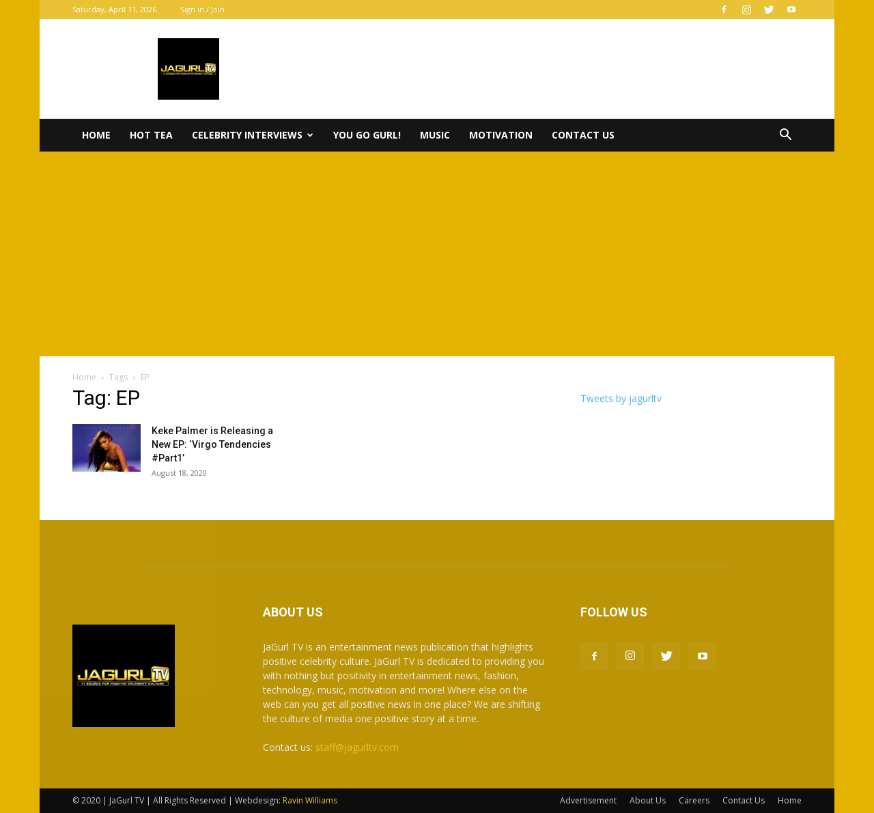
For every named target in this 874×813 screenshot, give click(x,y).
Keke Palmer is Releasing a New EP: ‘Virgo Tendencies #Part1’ (212, 444)
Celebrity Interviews (252, 134)
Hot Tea (151, 134)
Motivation (501, 134)
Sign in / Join (202, 9)
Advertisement (588, 800)
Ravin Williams (311, 800)
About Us (648, 800)
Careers (694, 800)
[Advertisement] (437, 254)
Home (96, 134)
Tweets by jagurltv (621, 398)
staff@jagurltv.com (357, 747)
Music (435, 134)
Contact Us (583, 134)
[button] (785, 136)
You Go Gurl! (367, 134)
